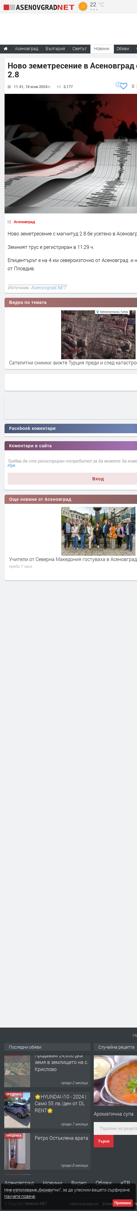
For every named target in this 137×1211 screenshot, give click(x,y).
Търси (103, 1141)
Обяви (103, 1183)
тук (11, 465)
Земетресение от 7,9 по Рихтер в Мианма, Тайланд (66, 362)
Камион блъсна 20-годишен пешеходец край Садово (68, 559)
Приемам (122, 1203)
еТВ (125, 1183)
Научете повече (19, 1196)
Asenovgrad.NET (48, 287)
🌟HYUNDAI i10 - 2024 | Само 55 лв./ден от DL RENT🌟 (60, 1108)
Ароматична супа (114, 1113)
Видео (78, 1183)
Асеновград (24, 221)
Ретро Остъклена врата (61, 1142)
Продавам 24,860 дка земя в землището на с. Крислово (61, 1067)
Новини (101, 48)
